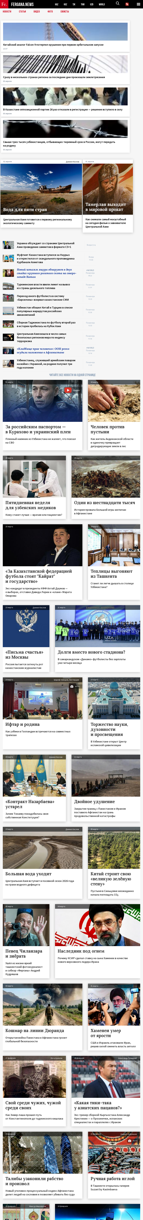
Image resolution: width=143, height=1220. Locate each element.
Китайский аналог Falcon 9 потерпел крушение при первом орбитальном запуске (16, 54)
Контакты (9, 1212)
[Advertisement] (120, 176)
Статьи (23, 11)
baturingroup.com (92, 1217)
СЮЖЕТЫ (66, 11)
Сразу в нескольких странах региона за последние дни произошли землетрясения (53, 52)
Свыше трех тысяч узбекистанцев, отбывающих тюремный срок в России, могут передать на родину (125, 54)
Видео (37, 11)
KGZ (66, 4)
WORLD (104, 4)
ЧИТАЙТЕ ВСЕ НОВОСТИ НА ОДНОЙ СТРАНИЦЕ (72, 293)
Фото (51, 11)
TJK (75, 4)
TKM (84, 4)
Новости (7, 11)
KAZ (57, 4)
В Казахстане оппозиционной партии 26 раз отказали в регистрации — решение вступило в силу (87, 55)
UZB (93, 4)
